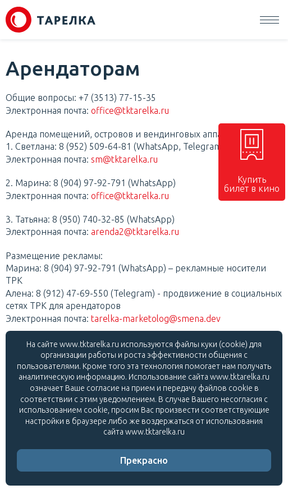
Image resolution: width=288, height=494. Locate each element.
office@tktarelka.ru (130, 110)
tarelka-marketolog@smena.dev (156, 318)
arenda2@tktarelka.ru (135, 232)
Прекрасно (144, 460)
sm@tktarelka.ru (124, 159)
